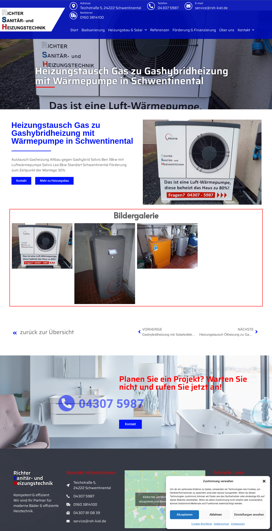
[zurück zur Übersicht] (14, 333)
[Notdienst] (73, 15)
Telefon (162, 3)
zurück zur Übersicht (47, 332)
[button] (264, 481)
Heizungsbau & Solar (127, 30)
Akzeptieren (184, 514)
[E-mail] (188, 6)
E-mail (199, 3)
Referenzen (159, 30)
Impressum (238, 523)
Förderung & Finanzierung (194, 30)
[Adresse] (73, 6)
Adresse (85, 3)
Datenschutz (221, 523)
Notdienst (86, 12)
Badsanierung (93, 30)
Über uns (226, 30)
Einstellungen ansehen (249, 514)
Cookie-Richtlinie (201, 523)
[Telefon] (151, 6)
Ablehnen (215, 514)
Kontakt (246, 30)
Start (74, 30)
